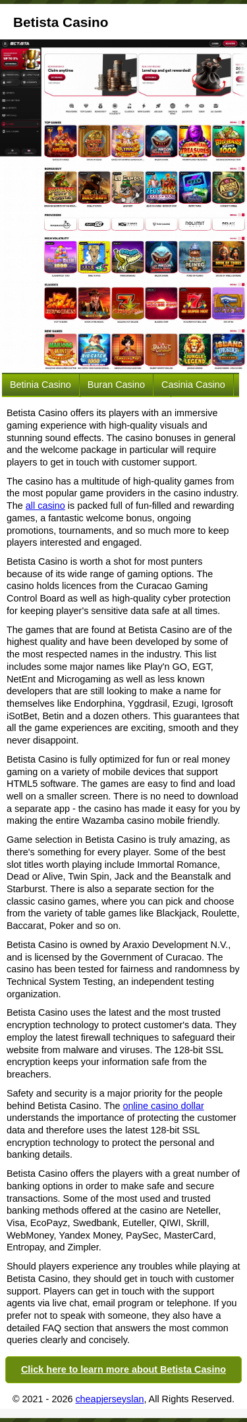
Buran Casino (116, 384)
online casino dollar (163, 1106)
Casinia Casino (193, 384)
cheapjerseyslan (109, 1399)
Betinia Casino (40, 384)
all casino (45, 505)
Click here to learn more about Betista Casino (123, 1369)
